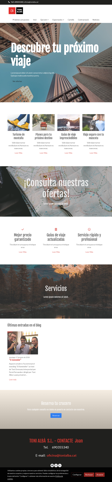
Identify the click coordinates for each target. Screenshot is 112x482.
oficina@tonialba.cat (62, 455)
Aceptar (100, 474)
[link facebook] (52, 465)
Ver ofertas (17, 81)
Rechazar (89, 474)
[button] (44, 19)
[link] (15, 10)
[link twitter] (60, 465)
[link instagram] (56, 465)
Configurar (77, 474)
